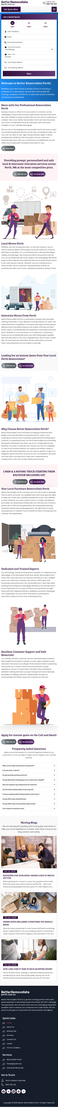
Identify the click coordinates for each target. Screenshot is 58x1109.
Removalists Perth (14, 1059)
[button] (8, 148)
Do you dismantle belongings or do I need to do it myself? (23, 780)
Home (9, 1023)
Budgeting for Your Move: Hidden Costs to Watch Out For (28, 876)
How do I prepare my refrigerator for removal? (19, 784)
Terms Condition (13, 1048)
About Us (10, 1027)
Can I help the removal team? (13, 808)
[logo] (14, 3)
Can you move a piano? (10, 770)
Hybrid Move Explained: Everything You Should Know (28, 923)
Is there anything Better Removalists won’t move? (20, 794)
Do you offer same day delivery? (14, 799)
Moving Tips (11, 1031)
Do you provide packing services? (14, 775)
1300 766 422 (22, 174)
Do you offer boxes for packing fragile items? (19, 804)
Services (10, 1035)
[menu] (54, 9)
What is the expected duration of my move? (18, 765)
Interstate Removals (15, 1068)
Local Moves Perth (12, 243)
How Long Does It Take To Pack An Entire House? (27, 968)
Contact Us (11, 1039)
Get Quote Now (11, 9)
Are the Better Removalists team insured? (17, 789)
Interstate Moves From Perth (18, 315)
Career (9, 1043)
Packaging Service (14, 1064)
